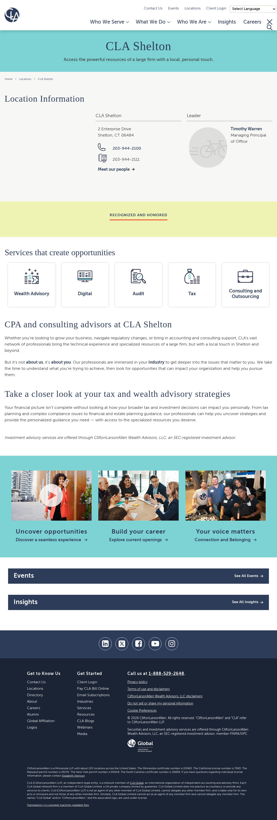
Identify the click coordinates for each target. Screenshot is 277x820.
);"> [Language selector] (253, 9)
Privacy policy (137, 682)
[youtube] (155, 643)
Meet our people (114, 169)
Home (8, 79)
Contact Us (153, 8)
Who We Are (194, 22)
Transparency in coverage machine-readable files (58, 805)
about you (61, 362)
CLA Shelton (45, 79)
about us (34, 362)
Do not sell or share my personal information (160, 703)
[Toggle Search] (269, 24)
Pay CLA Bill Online (93, 689)
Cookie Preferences (142, 710)
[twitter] (121, 643)
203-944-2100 (119, 148)
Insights (227, 22)
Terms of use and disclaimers (148, 689)
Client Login (216, 8)
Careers (252, 22)
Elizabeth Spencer (73, 775)
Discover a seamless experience (51, 540)
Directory (35, 695)
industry (156, 362)
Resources (86, 715)
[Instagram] (171, 643)
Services (84, 708)
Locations (192, 8)
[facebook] (138, 643)
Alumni (33, 715)
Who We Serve (109, 22)
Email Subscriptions (93, 695)
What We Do (153, 22)
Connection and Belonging (226, 540)
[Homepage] (12, 15)
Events (173, 8)
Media (82, 734)
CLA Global (137, 783)
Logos (32, 727)
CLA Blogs (85, 721)
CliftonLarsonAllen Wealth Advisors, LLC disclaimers (164, 696)
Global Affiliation (40, 721)
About (32, 702)
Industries (85, 702)
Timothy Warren (246, 129)
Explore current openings (138, 540)
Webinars (85, 727)
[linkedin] (105, 643)
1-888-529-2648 (166, 674)
